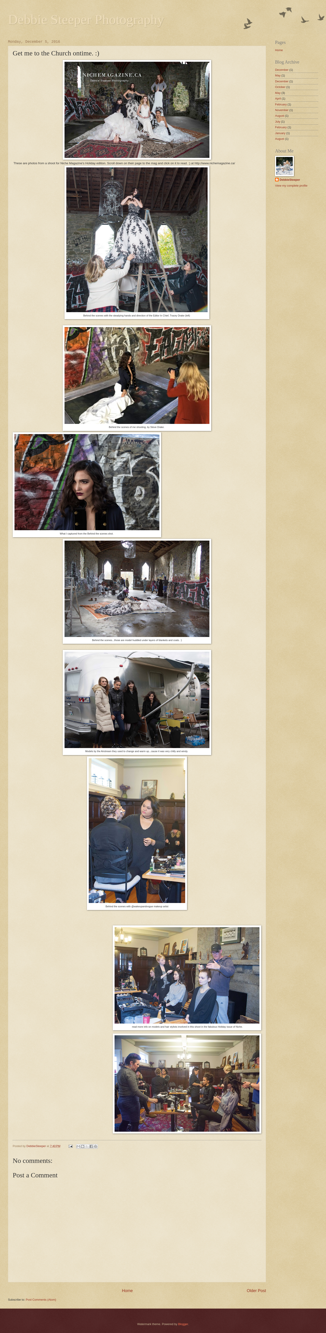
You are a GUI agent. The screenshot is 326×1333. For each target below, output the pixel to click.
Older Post (256, 1290)
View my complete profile (291, 185)
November (281, 110)
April (278, 98)
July (277, 121)
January (280, 133)
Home (127, 1290)
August (279, 115)
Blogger (183, 1324)
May (277, 75)
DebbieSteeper (290, 179)
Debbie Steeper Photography (86, 19)
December (281, 69)
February (281, 104)
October (280, 87)
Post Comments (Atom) (41, 1299)
